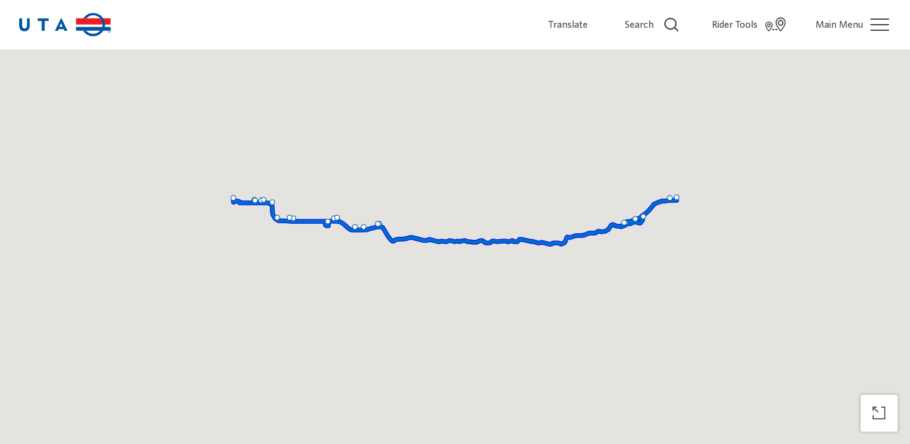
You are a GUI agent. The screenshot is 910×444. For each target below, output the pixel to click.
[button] (337, 218)
